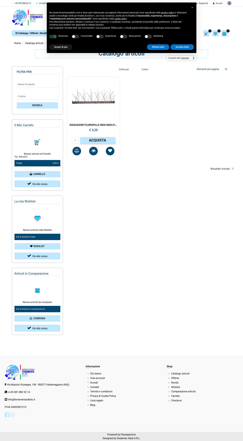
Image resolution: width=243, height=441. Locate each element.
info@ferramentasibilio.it (21, 399)
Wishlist (175, 387)
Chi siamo (95, 373)
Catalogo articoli (34, 43)
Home (17, 43)
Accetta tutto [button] (182, 47)
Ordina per (124, 69)
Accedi (219, 3)
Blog (92, 405)
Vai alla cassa (37, 184)
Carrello (175, 396)
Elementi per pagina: (208, 69)
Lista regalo (96, 400)
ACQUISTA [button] (97, 140)
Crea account (97, 378)
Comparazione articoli (183, 391)
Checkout (176, 400)
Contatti (94, 387)
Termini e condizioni (101, 391)
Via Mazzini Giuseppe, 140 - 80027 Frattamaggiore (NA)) (38, 384)
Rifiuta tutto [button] (158, 47)
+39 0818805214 (21, 3)
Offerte (175, 378)
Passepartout (128, 434)
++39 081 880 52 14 (19, 392)
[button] (31, 33)
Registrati (203, 3)
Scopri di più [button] (60, 47)
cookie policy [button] (120, 18)
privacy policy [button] (167, 12)
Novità (174, 382)
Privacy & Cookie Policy (103, 396)
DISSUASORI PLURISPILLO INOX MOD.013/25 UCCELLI (93, 124)
